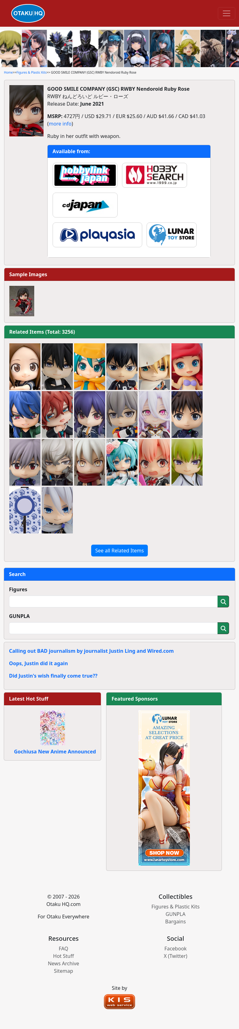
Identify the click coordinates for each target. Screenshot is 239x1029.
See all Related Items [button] (119, 550)
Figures (18, 589)
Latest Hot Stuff (28, 698)
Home (8, 72)
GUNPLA (19, 616)
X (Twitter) (175, 956)
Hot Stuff (63, 956)
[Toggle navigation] (226, 13)
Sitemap (63, 970)
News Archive (63, 963)
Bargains (175, 921)
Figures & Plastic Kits (31, 72)
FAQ (63, 948)
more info (60, 123)
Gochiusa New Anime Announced (55, 751)
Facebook (175, 948)
